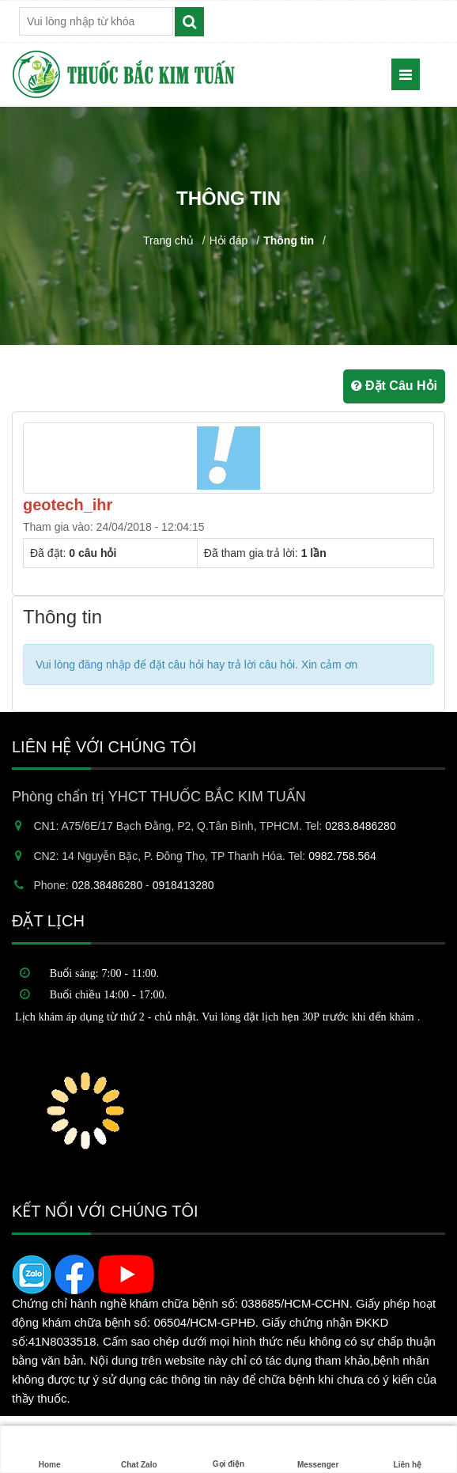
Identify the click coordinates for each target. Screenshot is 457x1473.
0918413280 (183, 885)
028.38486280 (107, 885)
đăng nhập (104, 664)
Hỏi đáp (228, 240)
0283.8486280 (360, 826)
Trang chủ (168, 240)
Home (50, 1449)
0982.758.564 (342, 856)
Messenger (317, 1449)
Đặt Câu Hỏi (394, 385)
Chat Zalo (139, 1449)
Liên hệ (407, 1449)
